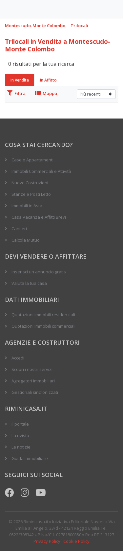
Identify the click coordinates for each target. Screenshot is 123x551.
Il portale (20, 424)
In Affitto (48, 80)
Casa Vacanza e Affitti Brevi (38, 217)
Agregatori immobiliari (33, 381)
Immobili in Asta (26, 206)
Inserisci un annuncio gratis (38, 272)
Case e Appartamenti (32, 160)
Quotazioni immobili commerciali (43, 326)
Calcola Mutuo (25, 240)
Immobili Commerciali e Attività (41, 171)
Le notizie (21, 447)
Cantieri (19, 228)
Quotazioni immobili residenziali (43, 315)
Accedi (17, 358)
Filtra (16, 93)
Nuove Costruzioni (29, 183)
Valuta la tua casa (29, 283)
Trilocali (79, 25)
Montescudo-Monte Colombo (35, 25)
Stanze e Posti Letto (31, 194)
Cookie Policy (76, 541)
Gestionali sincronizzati (34, 392)
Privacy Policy (46, 541)
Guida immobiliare (29, 458)
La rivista (20, 435)
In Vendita (19, 80)
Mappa (46, 93)
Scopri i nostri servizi (31, 369)
